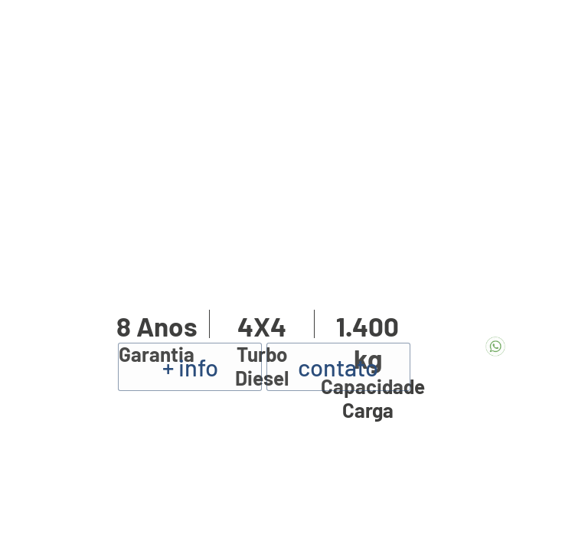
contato (338, 367)
